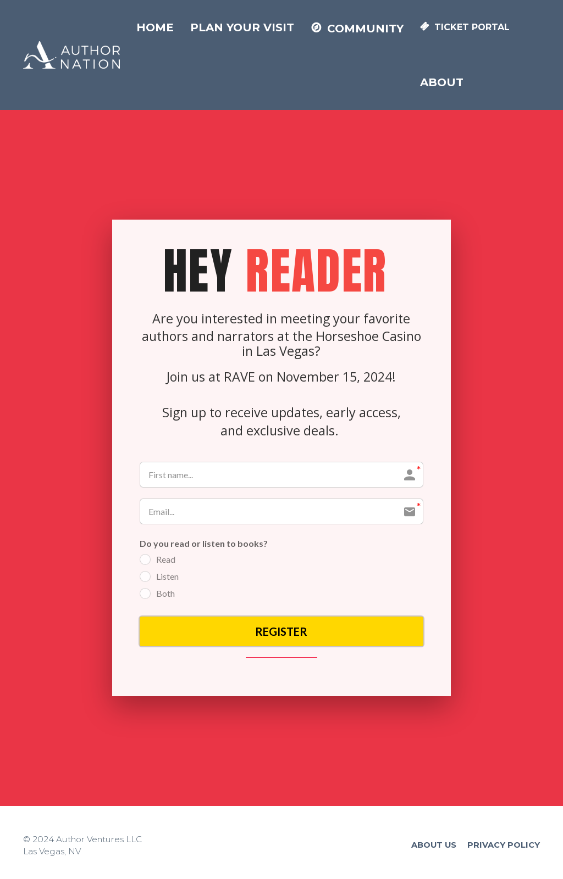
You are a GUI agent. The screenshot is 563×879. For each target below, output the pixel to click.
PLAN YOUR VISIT (242, 27)
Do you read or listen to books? (204, 543)
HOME (155, 27)
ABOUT (441, 82)
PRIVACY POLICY (503, 845)
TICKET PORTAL (465, 27)
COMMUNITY (357, 28)
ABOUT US (433, 845)
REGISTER (281, 631)
